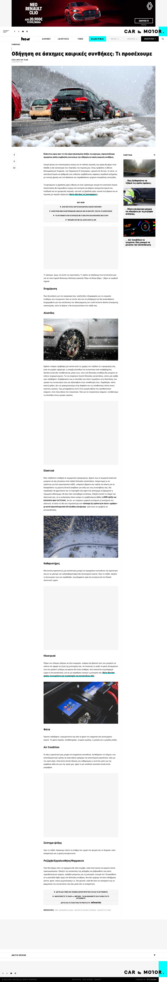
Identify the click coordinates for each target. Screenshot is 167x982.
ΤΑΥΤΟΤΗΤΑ (76, 979)
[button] (6, 31)
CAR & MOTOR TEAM (20, 60)
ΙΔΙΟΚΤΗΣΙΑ (63, 39)
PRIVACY (97, 979)
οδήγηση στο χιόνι (104, 910)
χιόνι (56, 910)
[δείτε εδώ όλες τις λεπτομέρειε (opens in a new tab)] (83, 194)
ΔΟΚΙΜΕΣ (46, 39)
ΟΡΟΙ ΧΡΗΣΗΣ (88, 979)
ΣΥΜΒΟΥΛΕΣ (16, 44)
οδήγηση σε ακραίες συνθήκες (85, 910)
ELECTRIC (97, 39)
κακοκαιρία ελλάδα (66, 910)
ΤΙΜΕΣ (80, 39)
